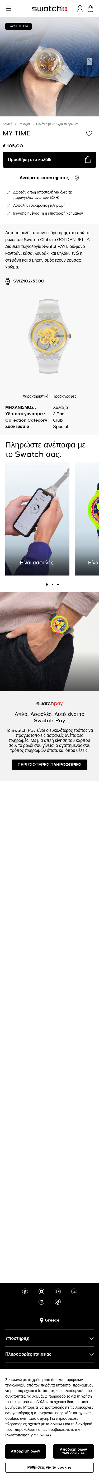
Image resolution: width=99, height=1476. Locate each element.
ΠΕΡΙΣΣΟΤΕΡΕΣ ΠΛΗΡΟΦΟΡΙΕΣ (49, 765)
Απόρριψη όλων (25, 1451)
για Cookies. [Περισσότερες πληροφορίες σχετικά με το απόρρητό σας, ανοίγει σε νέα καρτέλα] (41, 1435)
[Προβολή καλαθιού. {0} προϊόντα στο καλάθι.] (90, 8)
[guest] (80, 8)
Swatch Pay (18, 26)
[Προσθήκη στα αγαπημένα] (89, 133)
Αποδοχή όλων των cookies (73, 1451)
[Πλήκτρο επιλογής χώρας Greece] (49, 1320)
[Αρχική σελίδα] (49, 9)
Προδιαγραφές (64, 396)
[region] (49, 1422)
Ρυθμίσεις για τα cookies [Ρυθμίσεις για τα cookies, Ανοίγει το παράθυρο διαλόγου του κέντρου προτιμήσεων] (49, 1467)
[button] (8, 9)
